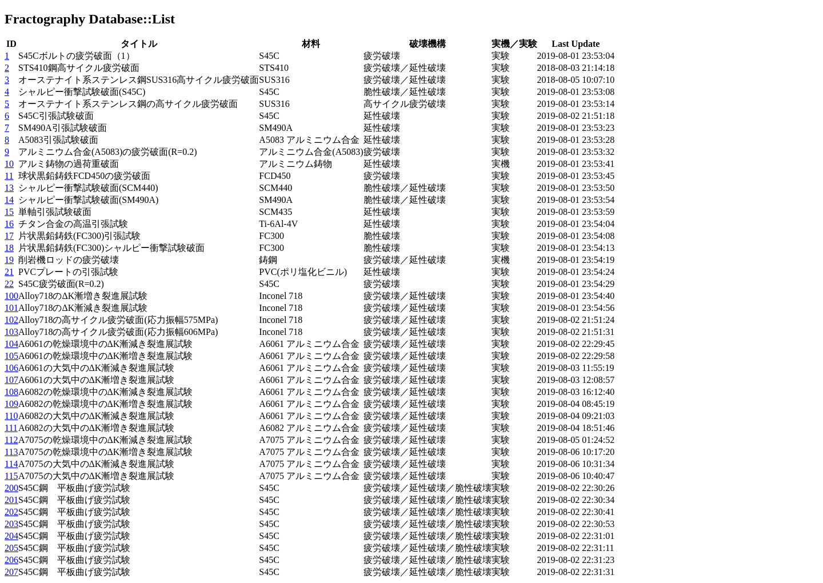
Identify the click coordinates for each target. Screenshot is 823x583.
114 (11, 464)
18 (9, 248)
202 (11, 512)
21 (9, 272)
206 (11, 560)
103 (11, 332)
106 (11, 368)
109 (11, 404)
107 (11, 380)
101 (11, 308)
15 (9, 212)
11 (9, 176)
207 (11, 572)
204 (11, 536)
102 (11, 320)
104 (11, 344)
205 (11, 548)
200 (11, 488)
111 (11, 428)
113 (11, 452)
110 (11, 416)
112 (11, 440)
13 (9, 188)
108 (11, 392)
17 (9, 236)
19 (9, 260)
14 (9, 200)
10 (9, 164)
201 (11, 500)
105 (11, 356)
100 (11, 296)
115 (11, 476)
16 (9, 224)
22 (9, 284)
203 (11, 524)
